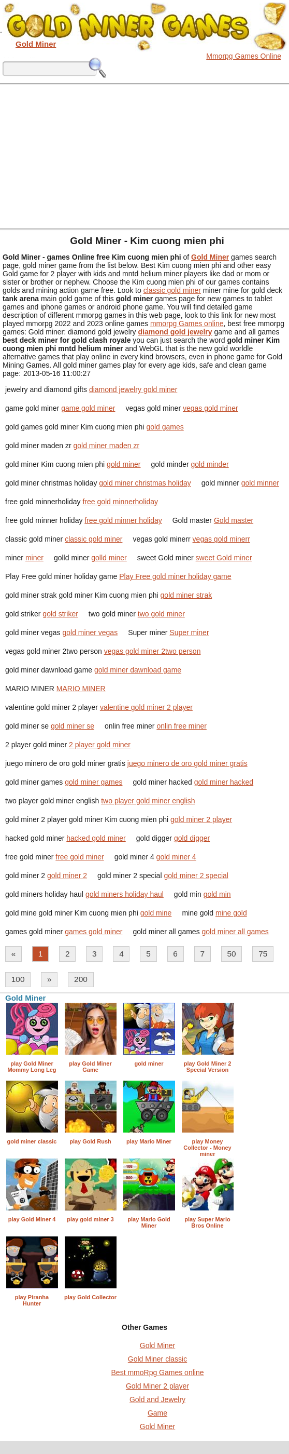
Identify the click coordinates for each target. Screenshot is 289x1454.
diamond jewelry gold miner (133, 389)
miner (34, 558)
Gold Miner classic (157, 1359)
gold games (164, 427)
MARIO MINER (81, 688)
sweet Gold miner (224, 558)
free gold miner (79, 857)
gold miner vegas (90, 632)
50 (231, 953)
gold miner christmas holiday (145, 483)
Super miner (189, 632)
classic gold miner (172, 290)
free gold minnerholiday (120, 501)
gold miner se (72, 726)
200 (81, 979)
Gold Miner (157, 1345)
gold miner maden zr (107, 445)
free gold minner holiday (123, 520)
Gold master (233, 520)
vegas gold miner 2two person (152, 651)
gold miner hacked (223, 782)
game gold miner (88, 408)
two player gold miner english (148, 801)
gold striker (60, 614)
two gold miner (161, 614)
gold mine (156, 913)
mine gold (231, 913)
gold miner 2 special (196, 875)
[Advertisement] (144, 155)
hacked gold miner (95, 838)
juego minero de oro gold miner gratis (187, 763)
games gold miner (93, 931)
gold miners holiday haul (124, 894)
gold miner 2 (67, 875)
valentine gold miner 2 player (146, 707)
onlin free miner (181, 726)
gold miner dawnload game (137, 670)
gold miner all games (235, 931)
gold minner (260, 483)
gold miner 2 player (201, 819)
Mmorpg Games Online (243, 56)
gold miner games (93, 782)
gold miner (123, 464)
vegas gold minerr (221, 539)
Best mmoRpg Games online (157, 1372)
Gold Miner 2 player (157, 1386)
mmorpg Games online (187, 323)
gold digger (192, 838)
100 (18, 979)
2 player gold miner (100, 745)
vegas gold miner (210, 408)
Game (157, 1413)
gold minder (210, 464)
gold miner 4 (176, 857)
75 (262, 953)
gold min (217, 894)
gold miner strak (186, 595)
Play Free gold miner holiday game (175, 576)
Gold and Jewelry (157, 1399)
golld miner (108, 558)
